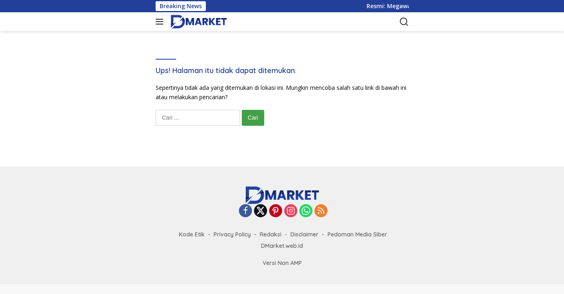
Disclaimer (304, 234)
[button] (161, 22)
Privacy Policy (232, 234)
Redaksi (270, 234)
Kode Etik (192, 234)
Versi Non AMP (282, 263)
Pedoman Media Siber (357, 234)
